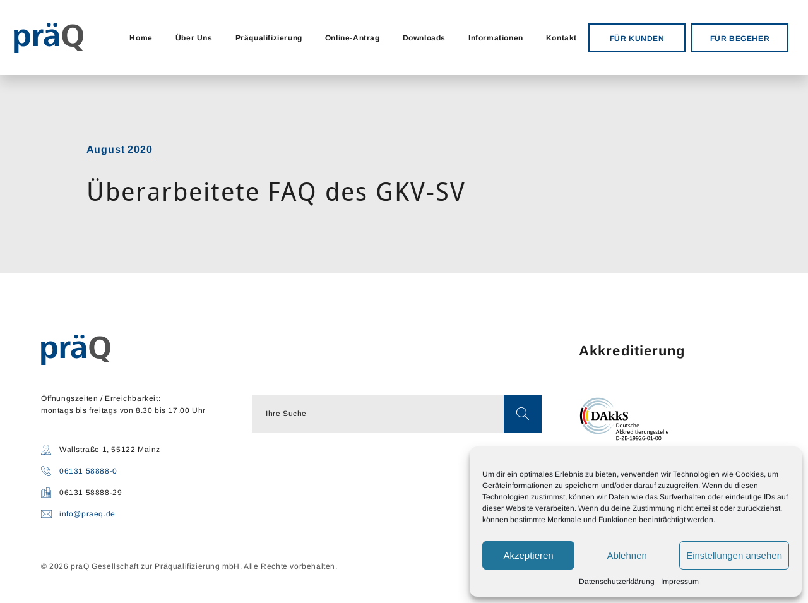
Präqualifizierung (268, 37)
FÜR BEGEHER (740, 38)
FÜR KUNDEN (637, 38)
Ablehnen (626, 555)
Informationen (495, 37)
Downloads (424, 37)
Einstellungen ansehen (734, 555)
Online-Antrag (352, 37)
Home (140, 37)
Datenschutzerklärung (617, 581)
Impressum (680, 581)
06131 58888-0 (88, 471)
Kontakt (561, 37)
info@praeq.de (87, 514)
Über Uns (194, 37)
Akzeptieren (528, 555)
